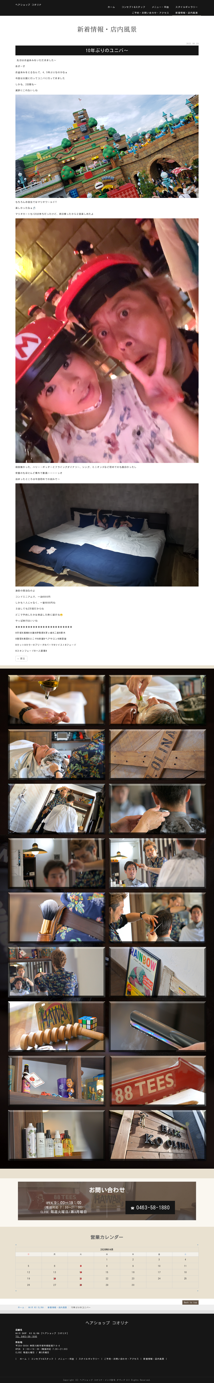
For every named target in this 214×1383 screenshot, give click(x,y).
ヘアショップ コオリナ (28, 5)
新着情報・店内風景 (186, 13)
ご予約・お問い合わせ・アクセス (150, 13)
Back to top (190, 1302)
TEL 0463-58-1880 (26, 1337)
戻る (21, 658)
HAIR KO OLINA (36, 1307)
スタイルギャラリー (186, 7)
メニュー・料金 (160, 7)
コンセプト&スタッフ (133, 7)
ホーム (111, 7)
